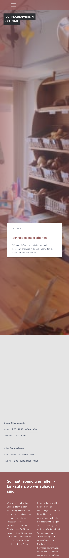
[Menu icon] (13, 5)
